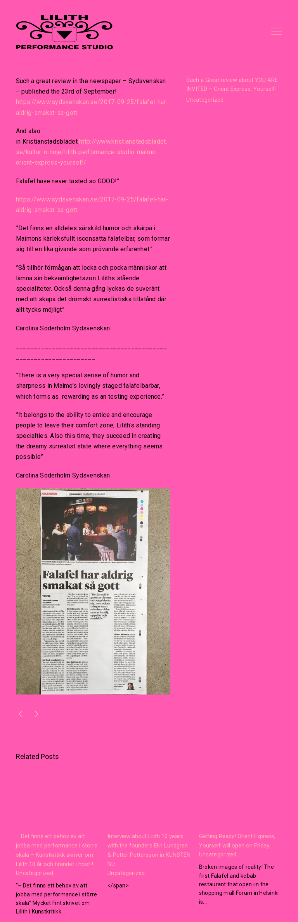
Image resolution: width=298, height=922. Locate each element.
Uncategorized (205, 100)
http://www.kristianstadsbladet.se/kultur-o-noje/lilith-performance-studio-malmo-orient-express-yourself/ (91, 152)
